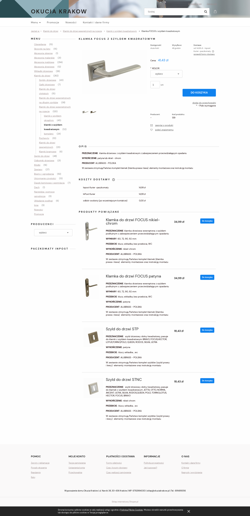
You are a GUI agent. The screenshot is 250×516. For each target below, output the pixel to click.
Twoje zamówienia (77, 463)
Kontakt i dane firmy (190, 463)
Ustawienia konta (77, 467)
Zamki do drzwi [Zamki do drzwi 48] (42, 156)
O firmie (185, 467)
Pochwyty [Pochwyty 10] (44, 138)
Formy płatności (114, 463)
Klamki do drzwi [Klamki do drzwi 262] (42, 75)
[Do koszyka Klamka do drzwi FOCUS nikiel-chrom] (207, 221)
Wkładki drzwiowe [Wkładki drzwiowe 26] (43, 71)
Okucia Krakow (59, 11)
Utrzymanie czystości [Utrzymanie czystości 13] (45, 178)
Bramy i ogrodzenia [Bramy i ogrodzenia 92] (44, 173)
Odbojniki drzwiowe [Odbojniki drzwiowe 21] (44, 160)
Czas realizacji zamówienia (118, 472)
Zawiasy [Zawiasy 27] (38, 169)
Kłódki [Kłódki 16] (37, 165)
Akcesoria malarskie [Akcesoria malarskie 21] (44, 57)
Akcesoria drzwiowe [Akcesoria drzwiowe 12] (44, 66)
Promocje (39, 214)
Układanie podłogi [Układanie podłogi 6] (43, 200)
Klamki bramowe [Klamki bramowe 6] (47, 151)
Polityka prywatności (154, 463)
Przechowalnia (75, 472)
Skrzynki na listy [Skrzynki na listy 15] (42, 48)
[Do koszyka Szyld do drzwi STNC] (207, 380)
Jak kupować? (150, 467)
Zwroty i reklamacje (40, 463)
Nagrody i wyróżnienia (191, 472)
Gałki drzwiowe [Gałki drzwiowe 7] (47, 84)
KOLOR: (155, 68)
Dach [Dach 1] (37, 187)
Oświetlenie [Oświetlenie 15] (40, 44)
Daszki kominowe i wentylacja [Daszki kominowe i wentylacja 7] (49, 182)
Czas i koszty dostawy (116, 467)
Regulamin (36, 472)
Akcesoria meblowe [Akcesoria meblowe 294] (44, 62)
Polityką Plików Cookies (131, 510)
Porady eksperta (39, 467)
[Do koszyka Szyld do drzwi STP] (207, 330)
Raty (33, 477)
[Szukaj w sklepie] (174, 11)
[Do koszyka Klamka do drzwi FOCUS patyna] (207, 277)
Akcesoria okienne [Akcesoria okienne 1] (43, 53)
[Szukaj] (205, 11)
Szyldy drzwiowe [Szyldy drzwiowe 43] (47, 80)
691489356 (180, 490)
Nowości (38, 209)
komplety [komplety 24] (49, 133)
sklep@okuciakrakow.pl (158, 490)
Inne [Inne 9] (36, 205)
